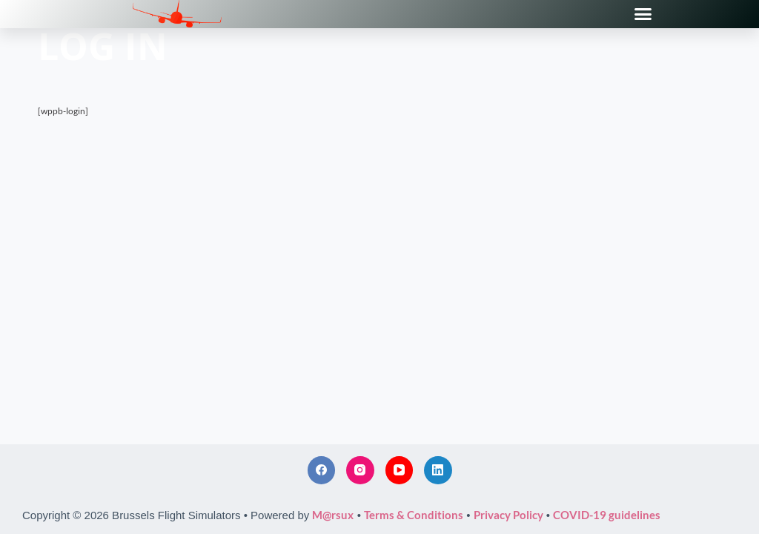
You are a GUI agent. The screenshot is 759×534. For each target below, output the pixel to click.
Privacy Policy (508, 514)
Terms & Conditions (413, 514)
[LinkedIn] (438, 470)
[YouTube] (399, 470)
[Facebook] (322, 470)
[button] (643, 14)
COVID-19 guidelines (606, 514)
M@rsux (333, 514)
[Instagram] (360, 470)
